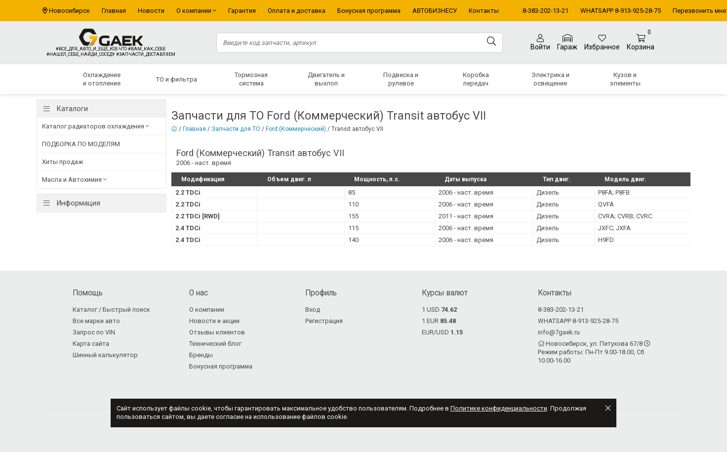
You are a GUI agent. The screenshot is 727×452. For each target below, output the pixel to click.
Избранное (602, 42)
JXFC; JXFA (614, 228)
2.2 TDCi (188, 192)
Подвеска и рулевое (400, 79)
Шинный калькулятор (105, 355)
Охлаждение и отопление (102, 79)
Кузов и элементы (625, 79)
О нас (198, 292)
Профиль (321, 292)
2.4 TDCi (188, 228)
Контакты (484, 10)
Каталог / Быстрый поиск (111, 309)
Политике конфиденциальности (498, 408)
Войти (540, 42)
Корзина (640, 43)
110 (353, 204)
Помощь (88, 292)
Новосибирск (69, 10)
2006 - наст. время (466, 192)
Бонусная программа (369, 10)
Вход (312, 309)
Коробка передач (476, 79)
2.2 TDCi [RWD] (197, 216)
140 (353, 240)
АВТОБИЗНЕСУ (434, 10)
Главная (114, 10)
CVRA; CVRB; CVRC (625, 216)
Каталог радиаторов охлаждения (95, 126)
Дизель (547, 192)
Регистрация (324, 321)
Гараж (567, 43)
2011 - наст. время (466, 216)
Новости (151, 10)
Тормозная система (251, 79)
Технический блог (215, 343)
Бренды (201, 355)
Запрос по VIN (94, 332)
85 (351, 192)
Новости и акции (214, 321)
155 (353, 216)
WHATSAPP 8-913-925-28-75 (620, 10)
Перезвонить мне (699, 10)
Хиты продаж (62, 161)
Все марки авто (96, 321)
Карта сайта (91, 343)
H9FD (606, 240)
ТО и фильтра (176, 79)
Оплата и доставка (296, 10)
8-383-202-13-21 (545, 10)
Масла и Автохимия (74, 179)
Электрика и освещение (550, 79)
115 (353, 228)
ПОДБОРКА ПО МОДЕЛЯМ (81, 144)
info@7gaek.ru (559, 332)
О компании (196, 10)
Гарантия (242, 10)
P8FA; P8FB (614, 192)
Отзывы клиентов (217, 332)
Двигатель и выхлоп (326, 79)
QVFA (606, 204)
